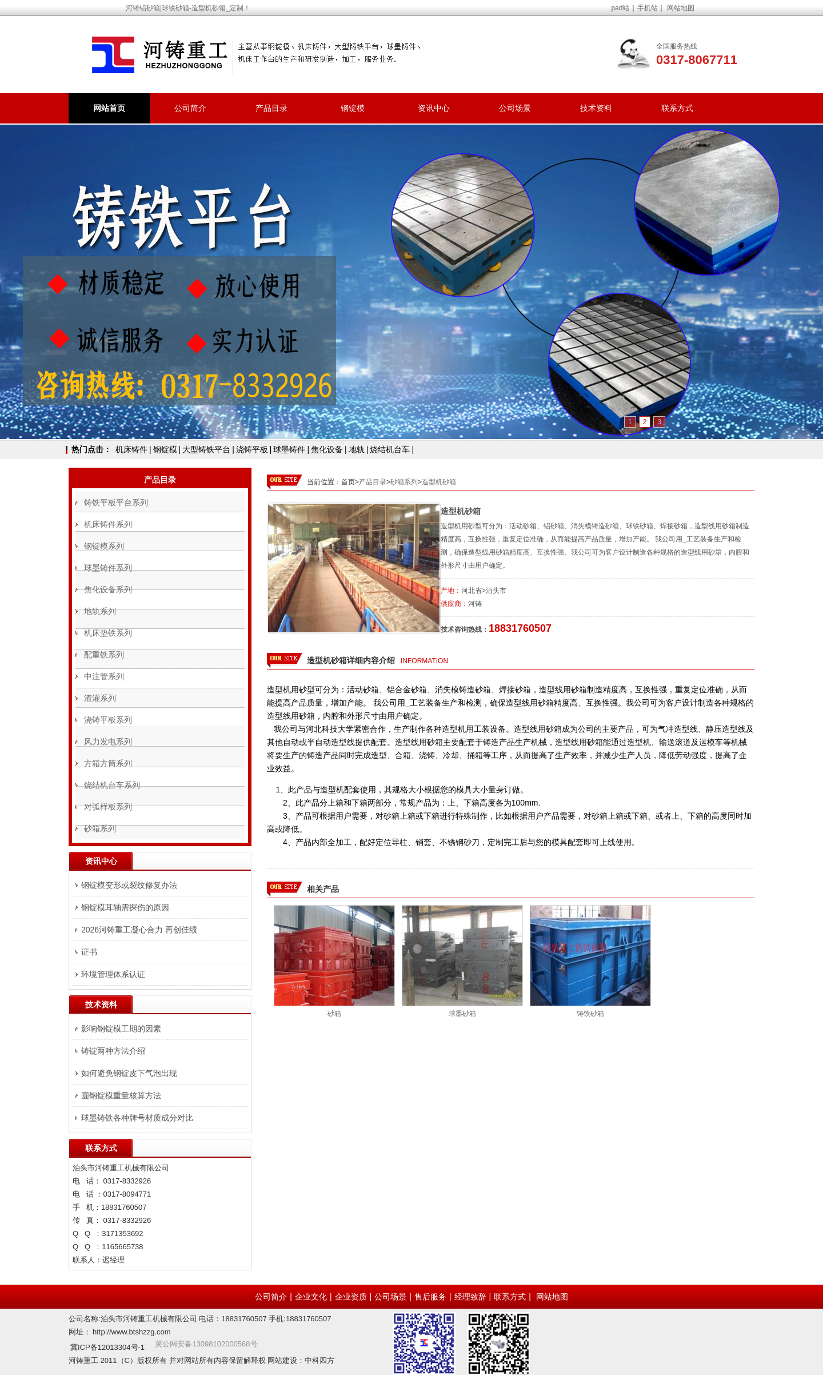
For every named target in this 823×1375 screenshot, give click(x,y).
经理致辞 (470, 1296)
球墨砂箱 (462, 1014)
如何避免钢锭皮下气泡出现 (129, 1073)
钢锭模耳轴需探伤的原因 (125, 907)
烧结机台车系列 (112, 785)
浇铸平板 (252, 449)
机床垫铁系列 (108, 632)
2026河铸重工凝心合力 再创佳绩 (139, 929)
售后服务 (430, 1296)
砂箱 (334, 1014)
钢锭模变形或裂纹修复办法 (129, 885)
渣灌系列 (100, 698)
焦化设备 (327, 449)
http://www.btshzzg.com (132, 1332)
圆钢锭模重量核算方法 (121, 1095)
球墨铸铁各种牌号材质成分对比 (137, 1117)
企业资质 (351, 1296)
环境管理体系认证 (113, 974)
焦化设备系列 (108, 589)
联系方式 (677, 108)
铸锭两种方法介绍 (113, 1050)
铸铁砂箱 (590, 1014)
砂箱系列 (404, 482)
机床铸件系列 (108, 524)
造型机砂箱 (439, 482)
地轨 (357, 449)
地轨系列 (100, 611)
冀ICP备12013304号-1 (107, 1347)
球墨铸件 (289, 449)
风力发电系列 (108, 741)
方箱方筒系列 (108, 763)
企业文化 (311, 1296)
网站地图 (680, 8)
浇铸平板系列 (108, 719)
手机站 (647, 8)
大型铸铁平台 (206, 449)
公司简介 (190, 108)
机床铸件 (131, 449)
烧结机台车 (390, 449)
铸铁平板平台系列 (116, 502)
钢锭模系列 (104, 546)
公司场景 (515, 108)
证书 (89, 951)
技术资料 (596, 108)
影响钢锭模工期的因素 (121, 1028)
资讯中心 (434, 108)
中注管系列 (104, 676)
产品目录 (271, 108)
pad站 (620, 8)
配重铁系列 (104, 654)
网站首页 (109, 108)
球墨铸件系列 (108, 567)
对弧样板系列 (108, 806)
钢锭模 (353, 108)
